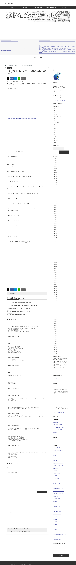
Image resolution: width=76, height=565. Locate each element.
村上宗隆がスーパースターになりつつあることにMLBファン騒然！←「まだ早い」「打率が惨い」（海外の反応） (61, 392)
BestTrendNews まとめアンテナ (59, 449)
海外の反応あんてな (56, 469)
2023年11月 (56, 214)
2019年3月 (55, 324)
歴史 (54, 112)
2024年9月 (55, 194)
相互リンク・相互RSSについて (51, 7)
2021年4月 (55, 275)
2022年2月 (55, 255)
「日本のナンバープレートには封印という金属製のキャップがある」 (18, 311)
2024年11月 (56, 190)
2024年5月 (55, 202)
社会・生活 (55, 132)
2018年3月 (55, 347)
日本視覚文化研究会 (56, 503)
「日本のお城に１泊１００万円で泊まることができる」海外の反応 (19, 531)
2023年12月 (56, 212)
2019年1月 (55, 328)
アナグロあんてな (56, 457)
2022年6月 (55, 247)
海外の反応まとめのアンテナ (58, 490)
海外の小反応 (55, 418)
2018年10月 (56, 334)
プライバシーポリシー (38, 7)
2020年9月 (55, 288)
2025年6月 (55, 176)
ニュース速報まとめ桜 (57, 510)
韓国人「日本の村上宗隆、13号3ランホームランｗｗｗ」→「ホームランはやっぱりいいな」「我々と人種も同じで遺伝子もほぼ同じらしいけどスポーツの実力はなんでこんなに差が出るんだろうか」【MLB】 (57, 41)
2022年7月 (55, 245)
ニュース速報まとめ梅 (57, 508)
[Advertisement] (38, 29)
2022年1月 (55, 257)
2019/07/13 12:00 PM (15, 365)
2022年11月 (56, 237)
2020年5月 (55, 296)
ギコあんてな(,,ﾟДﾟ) (56, 495)
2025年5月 (55, 178)
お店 (54, 124)
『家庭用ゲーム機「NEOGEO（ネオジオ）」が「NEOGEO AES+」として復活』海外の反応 (22, 305)
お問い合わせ (25, 7)
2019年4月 (55, 322)
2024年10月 (56, 192)
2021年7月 (55, 269)
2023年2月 (55, 231)
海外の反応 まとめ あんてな (58, 485)
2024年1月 (55, 210)
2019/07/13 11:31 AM (15, 336)
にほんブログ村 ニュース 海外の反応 (60, 377)
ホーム (57, 0)
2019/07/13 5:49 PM (15, 388)
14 (14, 293)
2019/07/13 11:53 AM (15, 357)
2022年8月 (55, 243)
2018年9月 (55, 336)
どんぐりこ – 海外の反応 (57, 426)
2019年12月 (56, 306)
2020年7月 (55, 292)
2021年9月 (55, 265)
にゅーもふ (55, 515)
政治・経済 (55, 120)
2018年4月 (55, 345)
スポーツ (55, 134)
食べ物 (55, 136)
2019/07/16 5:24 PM (15, 445)
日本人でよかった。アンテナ (58, 505)
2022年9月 (55, 241)
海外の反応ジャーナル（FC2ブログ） (60, 100)
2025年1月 (55, 186)
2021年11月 (56, 261)
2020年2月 (55, 302)
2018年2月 (55, 349)
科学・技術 (55, 108)
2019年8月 (55, 314)
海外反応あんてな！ (56, 492)
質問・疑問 (55, 130)
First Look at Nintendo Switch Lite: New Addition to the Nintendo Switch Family (21, 118)
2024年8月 (55, 196)
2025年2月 (55, 184)
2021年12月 (56, 259)
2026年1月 (55, 163)
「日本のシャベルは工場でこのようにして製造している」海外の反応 (18, 308)
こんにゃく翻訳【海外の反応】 (58, 421)
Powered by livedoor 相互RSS (6, 50)
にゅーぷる (55, 513)
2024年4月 (55, 204)
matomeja (54, 452)
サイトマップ (68, 0)
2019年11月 (56, 308)
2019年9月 (55, 312)
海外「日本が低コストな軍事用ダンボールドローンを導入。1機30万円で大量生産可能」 (21, 514)
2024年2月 (55, 208)
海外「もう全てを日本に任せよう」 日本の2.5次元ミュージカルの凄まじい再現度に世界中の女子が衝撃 (61, 389)
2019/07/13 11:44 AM (15, 343)
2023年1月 (55, 233)
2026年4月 (55, 157)
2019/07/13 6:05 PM (15, 395)
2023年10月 (56, 216)
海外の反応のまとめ (56, 480)
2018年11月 (56, 332)
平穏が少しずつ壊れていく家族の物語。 (44, 40)
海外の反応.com (56, 467)
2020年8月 (55, 290)
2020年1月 (55, 304)
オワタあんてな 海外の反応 (58, 459)
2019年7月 (55, 316)
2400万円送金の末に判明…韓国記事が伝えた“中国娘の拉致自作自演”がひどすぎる (13, 43)
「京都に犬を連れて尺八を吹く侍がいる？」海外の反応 (18, 528)
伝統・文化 (55, 138)
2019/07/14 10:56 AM (15, 413)
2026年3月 (55, 159)
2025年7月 (55, 174)
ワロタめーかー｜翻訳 (57, 536)
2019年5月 (55, 320)
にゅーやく (55, 518)
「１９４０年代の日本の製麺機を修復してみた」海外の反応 (17, 314)
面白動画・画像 (56, 122)
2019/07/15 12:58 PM (15, 425)
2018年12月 (56, 330)
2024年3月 (55, 206)
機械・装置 (55, 128)
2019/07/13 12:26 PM (15, 372)
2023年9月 (55, 218)
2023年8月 (55, 220)
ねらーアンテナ (56, 523)
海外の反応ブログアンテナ (58, 482)
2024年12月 (56, 188)
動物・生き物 (56, 140)
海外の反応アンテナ (56, 472)
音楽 (54, 126)
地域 (54, 118)
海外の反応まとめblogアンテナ (58, 477)
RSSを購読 (62, 0)
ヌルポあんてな (56, 520)
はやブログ (55, 436)
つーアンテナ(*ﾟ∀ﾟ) (56, 500)
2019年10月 (56, 310)
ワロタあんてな (56, 533)
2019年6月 (55, 318)
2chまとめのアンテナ (57, 444)
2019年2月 (55, 326)
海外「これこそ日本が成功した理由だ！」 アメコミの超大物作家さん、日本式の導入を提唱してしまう (54, 48)
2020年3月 (55, 300)
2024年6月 (55, 200)
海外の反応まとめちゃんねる (58, 487)
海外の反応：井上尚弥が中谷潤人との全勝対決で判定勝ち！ (9, 41)
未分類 (55, 142)
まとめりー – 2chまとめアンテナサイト (60, 528)
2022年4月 (55, 251)
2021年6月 (55, 271)
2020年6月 (55, 294)
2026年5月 (55, 155)
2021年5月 (55, 273)
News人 (54, 454)
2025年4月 (55, 180)
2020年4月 (55, 298)
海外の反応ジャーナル (12, 3)
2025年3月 (55, 182)
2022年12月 (56, 235)
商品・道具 (11, 293)
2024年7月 (55, 198)
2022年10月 (56, 239)
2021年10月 (56, 263)
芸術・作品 (55, 114)
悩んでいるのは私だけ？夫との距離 (6, 40)
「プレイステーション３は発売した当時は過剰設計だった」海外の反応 (19, 302)
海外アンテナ (55, 464)
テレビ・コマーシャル (57, 116)
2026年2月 (55, 161)
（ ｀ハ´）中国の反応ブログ (58, 423)
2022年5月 (55, 249)
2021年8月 (55, 267)
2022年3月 (55, 253)
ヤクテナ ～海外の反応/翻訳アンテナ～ (60, 531)
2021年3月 (55, 277)
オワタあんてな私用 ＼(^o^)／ (59, 462)
